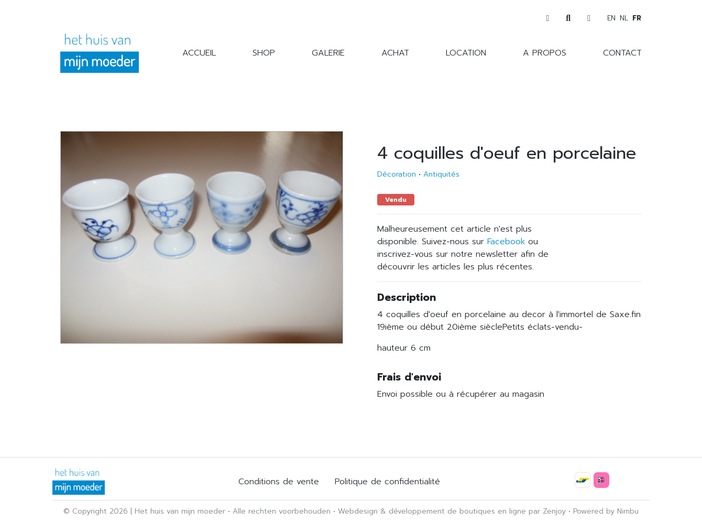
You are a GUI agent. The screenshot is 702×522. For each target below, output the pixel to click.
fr (636, 18)
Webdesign (358, 511)
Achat (395, 53)
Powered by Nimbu (606, 511)
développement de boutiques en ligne (457, 511)
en (611, 18)
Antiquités (441, 174)
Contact (622, 53)
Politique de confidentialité (387, 481)
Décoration (396, 174)
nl (624, 18)
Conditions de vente (278, 481)
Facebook (506, 241)
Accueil (199, 53)
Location (466, 53)
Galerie (328, 53)
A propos (544, 53)
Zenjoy (554, 511)
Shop (264, 53)
